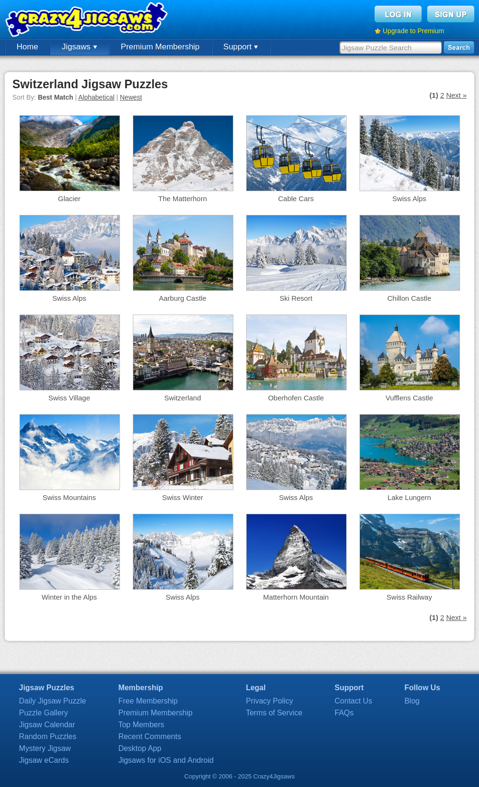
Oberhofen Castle (296, 398)
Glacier (69, 198)
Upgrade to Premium (413, 31)
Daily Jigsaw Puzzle (52, 701)
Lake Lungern (409, 497)
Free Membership (147, 701)
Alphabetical (96, 97)
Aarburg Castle (182, 298)
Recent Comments (149, 736)
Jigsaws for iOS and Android (165, 760)
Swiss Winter (182, 497)
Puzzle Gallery (43, 713)
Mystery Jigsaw (45, 748)
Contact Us (353, 701)
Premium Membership (160, 46)
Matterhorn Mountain (296, 597)
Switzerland (182, 398)
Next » (456, 95)
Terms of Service (274, 713)
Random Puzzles (47, 736)
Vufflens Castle (409, 398)
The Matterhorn (182, 198)
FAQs (344, 713)
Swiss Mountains (69, 497)
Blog (412, 701)
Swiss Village (69, 398)
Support (240, 46)
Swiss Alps (409, 198)
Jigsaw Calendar (47, 725)
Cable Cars (295, 198)
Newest (131, 97)
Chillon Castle (409, 298)
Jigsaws (79, 46)
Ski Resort (295, 298)
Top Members (141, 725)
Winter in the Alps (69, 597)
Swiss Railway (409, 597)
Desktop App (139, 748)
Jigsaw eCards (44, 760)
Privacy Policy (269, 701)
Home (27, 46)
